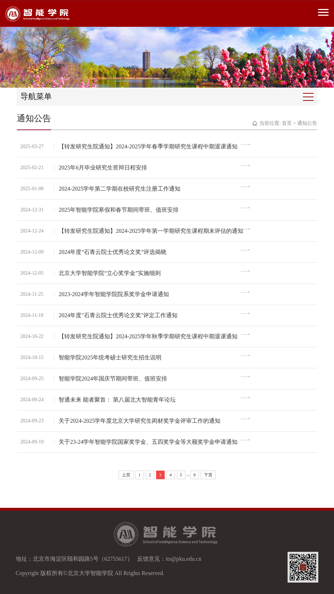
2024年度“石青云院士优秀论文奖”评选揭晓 (114, 252)
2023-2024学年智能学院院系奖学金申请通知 (115, 294)
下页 (208, 474)
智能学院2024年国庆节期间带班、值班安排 (114, 378)
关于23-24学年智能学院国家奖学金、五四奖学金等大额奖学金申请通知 (149, 442)
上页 (126, 474)
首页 (287, 123)
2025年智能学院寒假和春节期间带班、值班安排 (120, 210)
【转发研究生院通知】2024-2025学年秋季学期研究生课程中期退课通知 (149, 336)
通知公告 (307, 123)
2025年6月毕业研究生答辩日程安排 (104, 168)
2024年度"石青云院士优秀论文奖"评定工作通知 (119, 315)
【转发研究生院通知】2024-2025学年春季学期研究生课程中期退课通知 (149, 146)
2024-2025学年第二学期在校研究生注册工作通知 (120, 189)
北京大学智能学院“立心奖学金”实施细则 (111, 273)
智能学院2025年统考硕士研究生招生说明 (111, 357)
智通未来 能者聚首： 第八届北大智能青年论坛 (118, 400)
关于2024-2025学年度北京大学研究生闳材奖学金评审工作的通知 (140, 421)
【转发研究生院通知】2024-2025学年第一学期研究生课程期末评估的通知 (152, 231)
